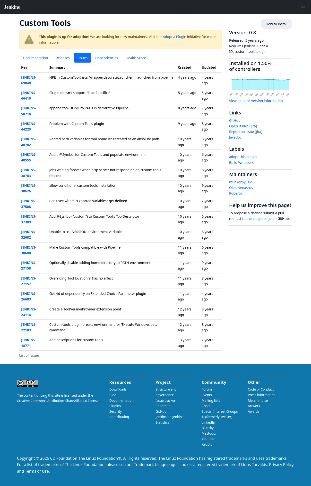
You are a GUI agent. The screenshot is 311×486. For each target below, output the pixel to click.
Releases (62, 58)
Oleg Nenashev (241, 187)
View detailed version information (256, 100)
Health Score (136, 58)
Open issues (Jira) (243, 126)
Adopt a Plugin (174, 36)
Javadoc (235, 137)
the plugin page (259, 218)
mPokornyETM (240, 182)
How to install (276, 24)
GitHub (235, 120)
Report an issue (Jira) (245, 131)
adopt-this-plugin (243, 156)
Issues (82, 58)
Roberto (235, 193)
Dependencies (106, 58)
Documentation (35, 58)
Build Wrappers (241, 162)
